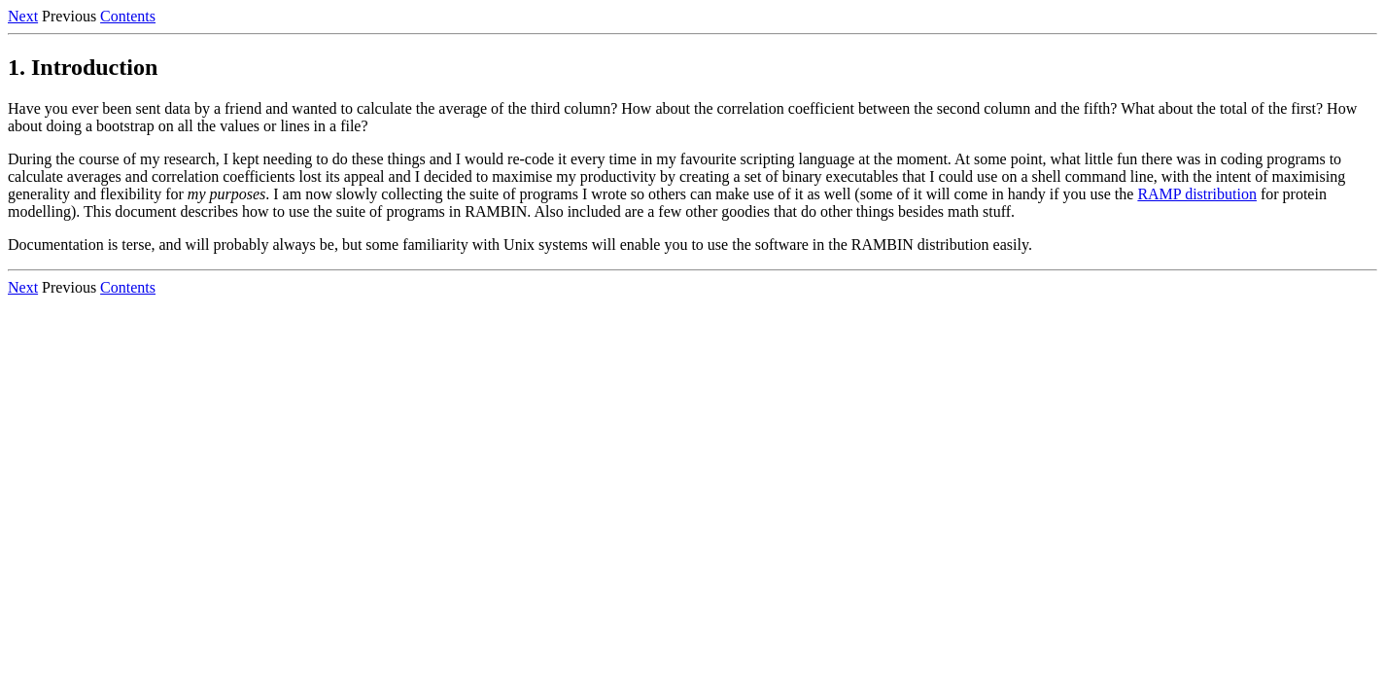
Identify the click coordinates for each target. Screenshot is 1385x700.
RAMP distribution (1197, 194)
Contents (128, 16)
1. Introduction (82, 67)
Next (23, 16)
